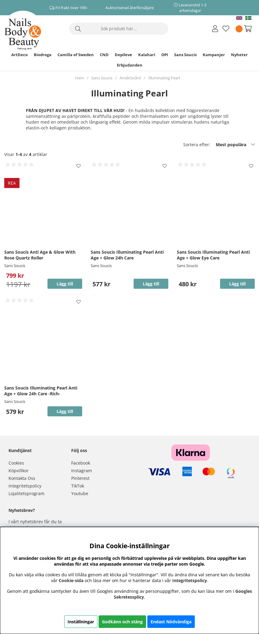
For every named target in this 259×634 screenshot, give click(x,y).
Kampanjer (214, 54)
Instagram (81, 470)
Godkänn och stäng (122, 622)
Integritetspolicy (25, 486)
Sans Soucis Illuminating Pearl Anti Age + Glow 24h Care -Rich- (40, 391)
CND (104, 54)
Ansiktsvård (130, 78)
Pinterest (80, 478)
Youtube (79, 493)
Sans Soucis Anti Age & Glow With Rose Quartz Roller (39, 255)
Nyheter (239, 54)
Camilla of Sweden (76, 54)
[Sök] (119, 29)
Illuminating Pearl (164, 78)
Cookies (16, 463)
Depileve (123, 54)
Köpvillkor (19, 470)
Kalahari (146, 54)
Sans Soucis (185, 54)
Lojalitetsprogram (26, 493)
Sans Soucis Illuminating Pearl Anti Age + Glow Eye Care (213, 255)
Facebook (80, 463)
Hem (79, 78)
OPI (164, 54)
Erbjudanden (129, 65)
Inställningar (81, 622)
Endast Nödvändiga (171, 622)
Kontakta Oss (22, 478)
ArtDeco (19, 54)
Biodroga (42, 54)
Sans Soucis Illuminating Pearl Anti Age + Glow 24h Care (127, 255)
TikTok (77, 486)
